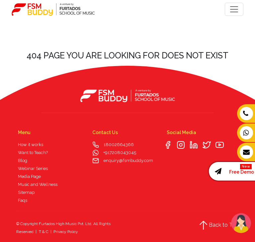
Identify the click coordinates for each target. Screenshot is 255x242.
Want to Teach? (33, 152)
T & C (43, 231)
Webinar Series (33, 168)
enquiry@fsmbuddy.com (128, 160)
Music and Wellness (37, 184)
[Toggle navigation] (234, 9)
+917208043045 (119, 152)
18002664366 (119, 144)
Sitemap (26, 192)
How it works (30, 144)
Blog (22, 160)
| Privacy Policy (63, 231)
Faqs (22, 200)
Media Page (29, 176)
